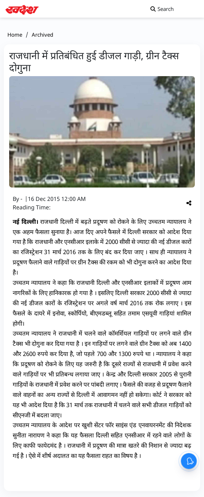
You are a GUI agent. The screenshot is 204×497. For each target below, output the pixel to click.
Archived (42, 34)
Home (14, 34)
